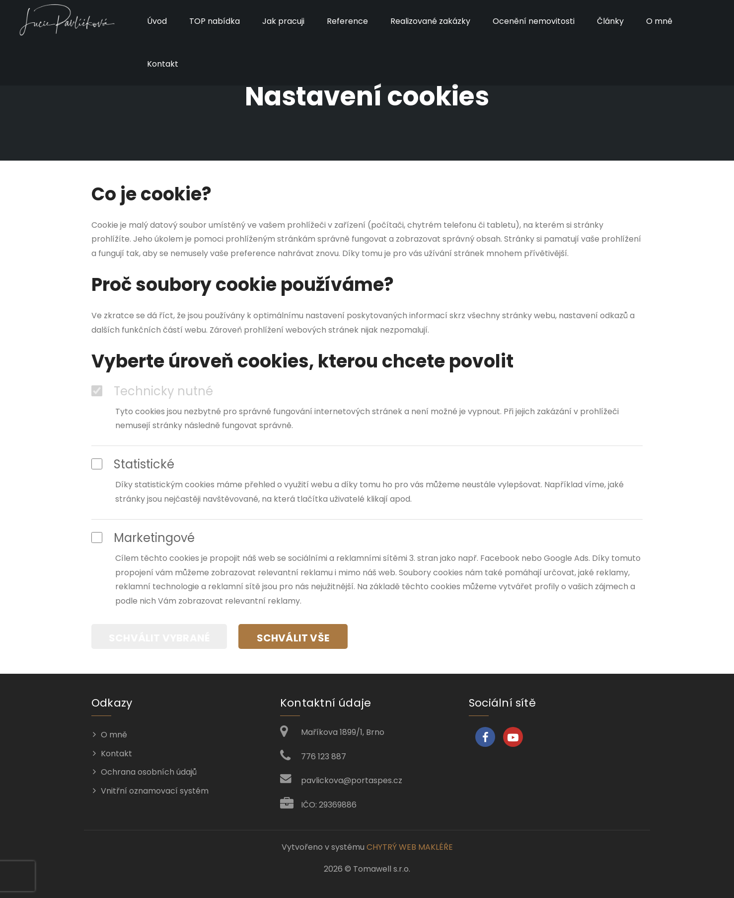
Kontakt (162, 64)
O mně (659, 21)
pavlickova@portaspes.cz (351, 780)
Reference (346, 21)
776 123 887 (323, 755)
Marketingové (143, 538)
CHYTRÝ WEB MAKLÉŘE (410, 846)
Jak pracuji (283, 21)
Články (609, 21)
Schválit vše (293, 637)
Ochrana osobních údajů (149, 771)
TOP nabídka (214, 21)
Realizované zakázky (430, 21)
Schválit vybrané (159, 637)
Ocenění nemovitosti (533, 21)
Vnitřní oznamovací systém (155, 790)
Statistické (132, 464)
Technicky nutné (152, 391)
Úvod (156, 21)
